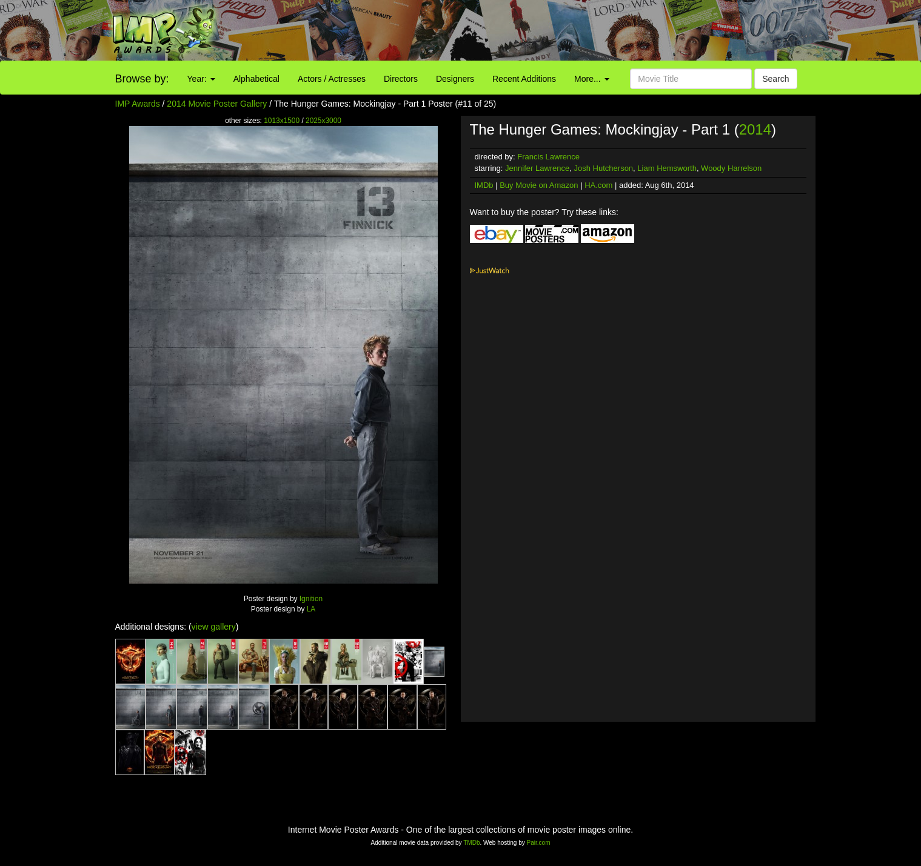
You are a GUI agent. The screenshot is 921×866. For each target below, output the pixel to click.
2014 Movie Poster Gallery (217, 103)
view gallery (214, 626)
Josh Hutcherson (604, 168)
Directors (401, 79)
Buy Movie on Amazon (539, 185)
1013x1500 (282, 120)
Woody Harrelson (731, 168)
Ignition (311, 599)
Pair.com (539, 842)
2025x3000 (323, 120)
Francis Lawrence (548, 156)
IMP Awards (137, 103)
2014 (755, 129)
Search (775, 79)
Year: (201, 79)
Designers (455, 79)
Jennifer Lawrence (537, 168)
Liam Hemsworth (667, 168)
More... (591, 79)
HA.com (598, 185)
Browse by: (142, 79)
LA (311, 609)
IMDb (484, 185)
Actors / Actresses (332, 79)
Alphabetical (256, 79)
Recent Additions (524, 79)
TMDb (471, 842)
